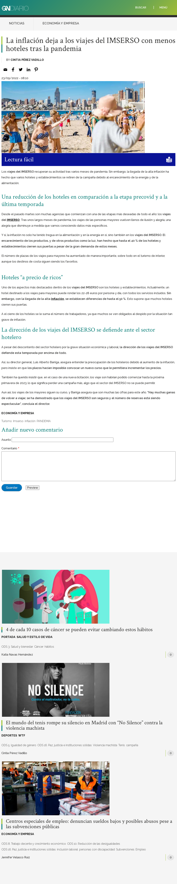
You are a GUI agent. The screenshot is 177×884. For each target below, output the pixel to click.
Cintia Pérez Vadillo (27, 60)
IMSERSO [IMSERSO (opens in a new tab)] (13, 220)
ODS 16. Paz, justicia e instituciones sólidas (64, 745)
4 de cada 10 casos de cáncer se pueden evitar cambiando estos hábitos (79, 629)
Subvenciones (125, 849)
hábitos (49, 646)
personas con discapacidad (97, 849)
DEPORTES (9, 735)
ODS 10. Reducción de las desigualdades (93, 843)
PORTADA (8, 637)
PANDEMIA (44, 421)
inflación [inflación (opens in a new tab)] (57, 299)
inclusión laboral (67, 849)
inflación (30, 421)
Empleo (141, 849)
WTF (21, 735)
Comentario (9, 448)
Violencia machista (105, 745)
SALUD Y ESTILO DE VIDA (34, 637)
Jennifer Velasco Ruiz (15, 857)
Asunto (6, 439)
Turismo (6, 421)
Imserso (18, 421)
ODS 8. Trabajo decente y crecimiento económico (33, 843)
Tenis (121, 745)
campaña (132, 745)
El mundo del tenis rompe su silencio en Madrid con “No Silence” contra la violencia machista (84, 725)
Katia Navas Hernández (17, 654)
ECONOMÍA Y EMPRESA (60, 23)
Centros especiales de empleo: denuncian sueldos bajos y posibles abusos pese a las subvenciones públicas (89, 824)
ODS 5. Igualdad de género (18, 745)
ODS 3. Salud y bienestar (17, 646)
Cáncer (38, 646)
